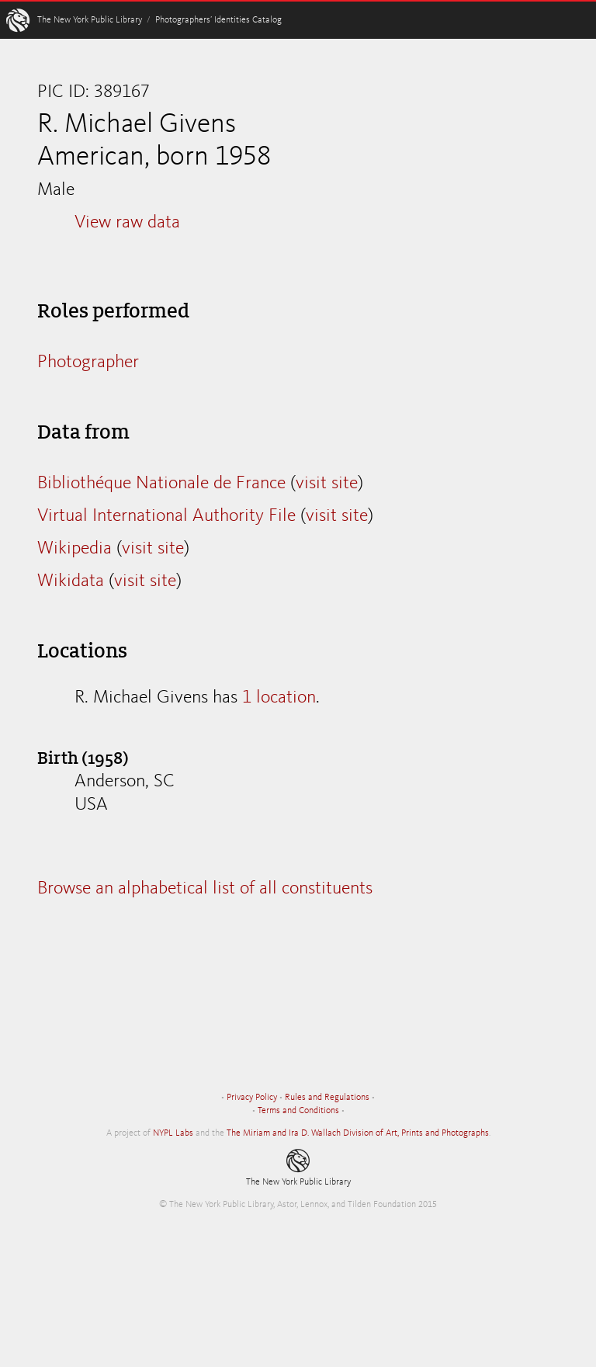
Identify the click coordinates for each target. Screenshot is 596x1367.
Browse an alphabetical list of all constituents (204, 889)
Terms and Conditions (298, 1110)
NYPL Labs (173, 1133)
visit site (327, 483)
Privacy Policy (252, 1097)
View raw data (127, 222)
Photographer (88, 362)
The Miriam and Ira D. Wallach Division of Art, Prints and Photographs (358, 1133)
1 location (279, 698)
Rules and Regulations (327, 1097)
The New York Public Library (89, 20)
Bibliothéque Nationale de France (161, 483)
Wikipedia (74, 549)
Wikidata (70, 581)
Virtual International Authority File (166, 516)
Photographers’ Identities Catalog (218, 20)
